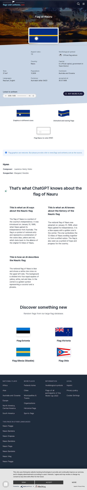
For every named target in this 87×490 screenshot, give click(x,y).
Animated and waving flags (63, 121)
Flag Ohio (64, 360)
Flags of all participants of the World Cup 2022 (53, 393)
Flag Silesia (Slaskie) (23, 360)
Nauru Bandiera (9, 441)
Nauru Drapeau (9, 436)
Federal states (30, 385)
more (74, 482)
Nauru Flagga (8, 461)
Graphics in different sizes (23, 120)
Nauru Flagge (8, 426)
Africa (5, 385)
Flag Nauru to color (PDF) (43, 138)
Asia (4, 390)
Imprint (69, 385)
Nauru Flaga (7, 446)
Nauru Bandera (9, 431)
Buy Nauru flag (73, 94)
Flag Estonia (23, 340)
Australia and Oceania (11, 395)
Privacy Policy (81, 486)
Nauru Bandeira (9, 451)
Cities (26, 390)
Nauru (33, 64)
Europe (5, 400)
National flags (10, 381)
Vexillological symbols (54, 385)
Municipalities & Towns (30, 396)
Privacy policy (72, 390)
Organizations (29, 403)
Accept (49, 482)
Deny (24, 482)
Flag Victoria (64, 340)
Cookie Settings (73, 395)
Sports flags (29, 413)
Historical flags (30, 408)
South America (9, 413)
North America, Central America (9, 407)
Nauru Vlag (7, 456)
